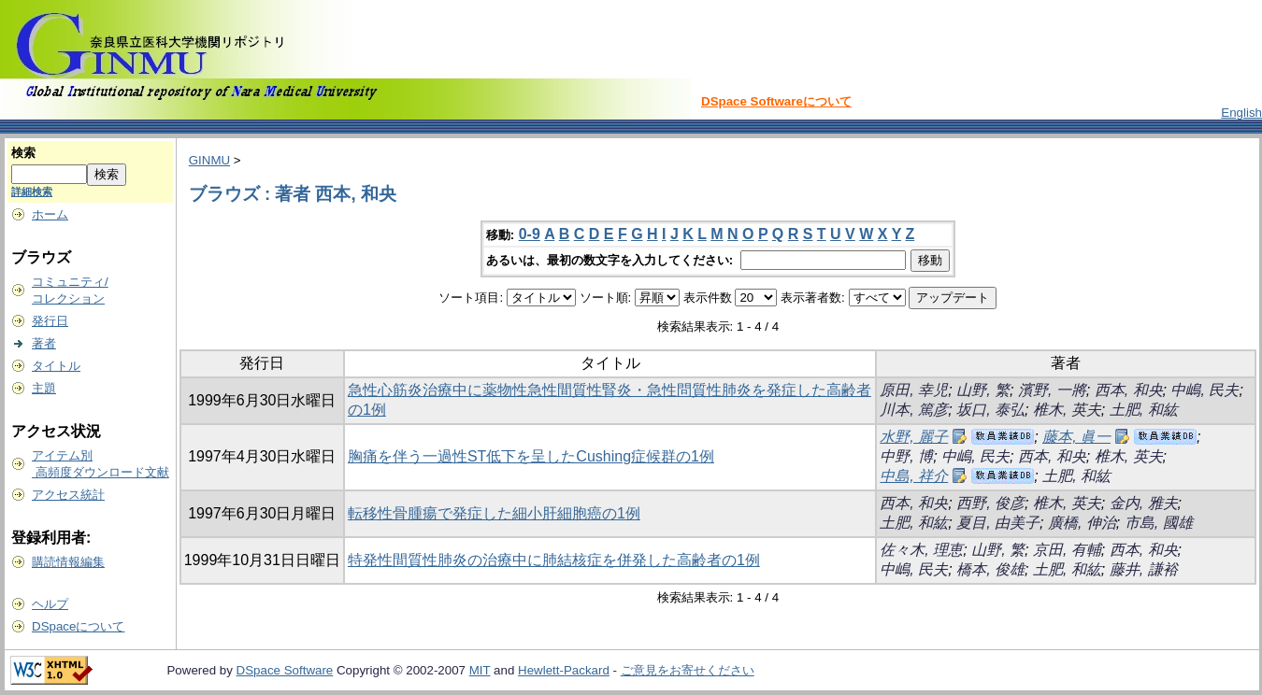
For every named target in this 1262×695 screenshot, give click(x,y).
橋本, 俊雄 (990, 569)
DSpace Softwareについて (776, 101)
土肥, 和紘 (1144, 410)
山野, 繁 (983, 390)
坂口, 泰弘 (990, 410)
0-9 (529, 234)
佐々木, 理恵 (921, 550)
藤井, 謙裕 (1144, 569)
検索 (23, 153)
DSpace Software (285, 670)
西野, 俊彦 (990, 503)
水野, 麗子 (914, 437)
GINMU (209, 160)
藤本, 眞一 (1076, 437)
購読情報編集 (68, 562)
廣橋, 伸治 (1082, 523)
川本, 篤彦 (914, 410)
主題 (44, 388)
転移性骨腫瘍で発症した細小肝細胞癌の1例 (494, 513)
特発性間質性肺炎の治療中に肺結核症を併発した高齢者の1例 (554, 560)
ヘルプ (50, 604)
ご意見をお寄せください (687, 670)
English (1241, 113)
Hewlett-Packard (563, 670)
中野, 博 (906, 456)
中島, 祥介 (914, 476)
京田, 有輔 (1067, 550)
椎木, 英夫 (1067, 410)
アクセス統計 (68, 495)
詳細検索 (31, 191)
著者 (44, 343)
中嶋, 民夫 (1204, 390)
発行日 (50, 321)
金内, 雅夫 (1144, 503)
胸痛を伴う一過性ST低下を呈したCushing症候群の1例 (531, 456)
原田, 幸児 (914, 390)
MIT (480, 670)
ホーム (50, 214)
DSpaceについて (78, 626)
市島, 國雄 (1159, 523)
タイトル (56, 366)
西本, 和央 (1129, 390)
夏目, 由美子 (998, 523)
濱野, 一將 (1052, 390)
